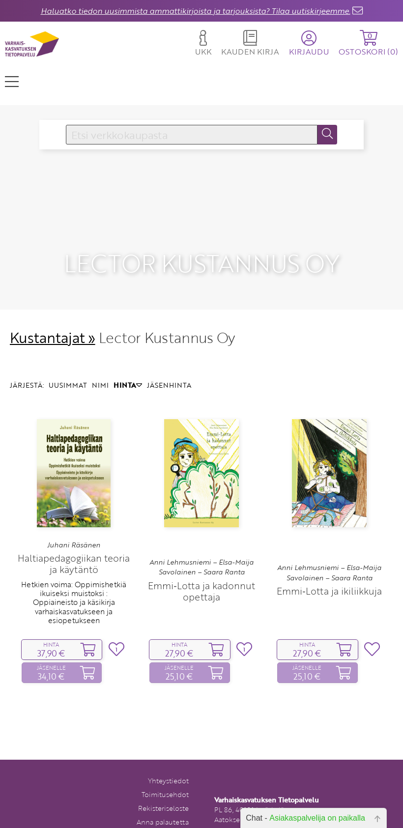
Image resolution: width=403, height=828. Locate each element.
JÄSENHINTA (169, 370)
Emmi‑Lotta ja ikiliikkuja (329, 576)
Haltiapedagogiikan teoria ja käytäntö (74, 549)
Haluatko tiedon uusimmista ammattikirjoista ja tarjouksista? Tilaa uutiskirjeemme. (195, 11)
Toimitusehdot (165, 779)
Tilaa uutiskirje (165, 821)
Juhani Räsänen (73, 530)
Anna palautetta (163, 807)
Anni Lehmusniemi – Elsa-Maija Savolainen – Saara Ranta (201, 552)
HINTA (128, 370)
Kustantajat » (52, 322)
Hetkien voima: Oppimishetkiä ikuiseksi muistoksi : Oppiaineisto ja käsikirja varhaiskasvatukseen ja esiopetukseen (73, 587)
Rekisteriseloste (163, 793)
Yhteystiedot (168, 766)
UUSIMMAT (68, 370)
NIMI (100, 370)
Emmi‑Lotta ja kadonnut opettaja (201, 576)
